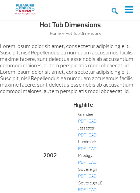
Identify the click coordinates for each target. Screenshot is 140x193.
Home (55, 33)
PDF (82, 121)
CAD (92, 121)
